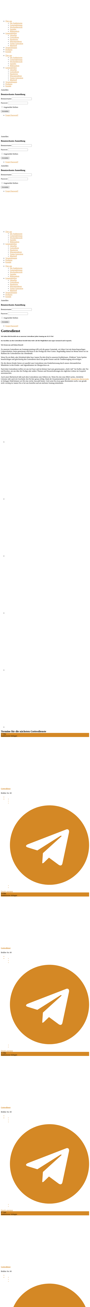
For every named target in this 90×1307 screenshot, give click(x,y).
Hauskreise (14, 39)
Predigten (8, 50)
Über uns (8, 21)
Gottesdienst (14, 37)
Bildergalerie (14, 31)
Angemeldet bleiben (9, 107)
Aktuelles (13, 35)
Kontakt (8, 52)
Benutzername (6, 99)
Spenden (13, 29)
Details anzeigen (7, 891)
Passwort (4, 103)
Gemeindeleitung (16, 25)
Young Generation (16, 43)
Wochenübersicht (16, 27)
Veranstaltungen (11, 48)
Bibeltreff (13, 46)
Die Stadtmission (16, 23)
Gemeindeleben (11, 33)
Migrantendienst (16, 41)
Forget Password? (11, 115)
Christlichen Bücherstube (79, 379)
